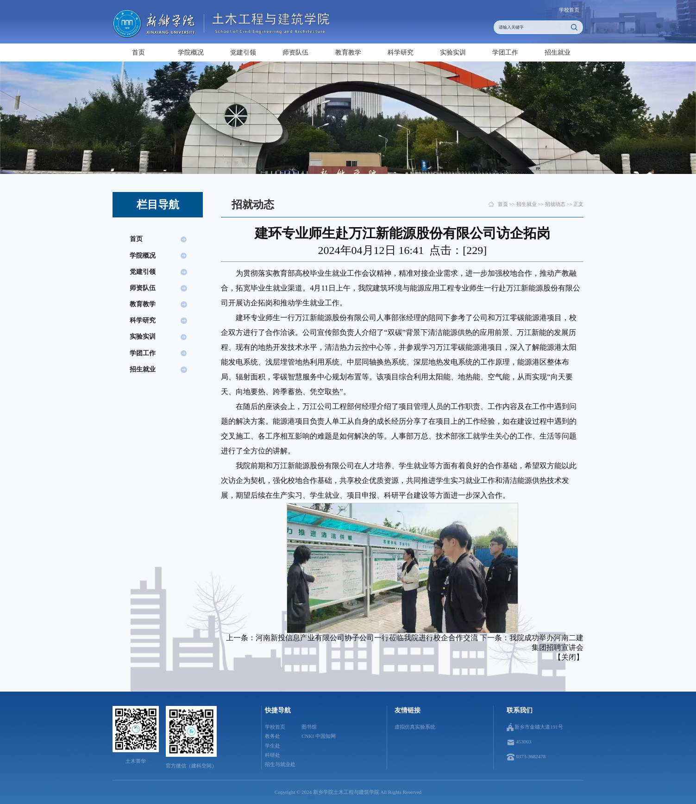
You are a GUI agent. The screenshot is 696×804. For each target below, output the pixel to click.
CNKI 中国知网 (318, 736)
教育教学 (348, 52)
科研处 (272, 755)
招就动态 (555, 204)
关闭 (568, 657)
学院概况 (191, 52)
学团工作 (505, 52)
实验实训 (453, 52)
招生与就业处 (280, 764)
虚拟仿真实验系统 (415, 727)
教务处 (272, 736)
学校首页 (569, 9)
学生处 (272, 745)
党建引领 (243, 52)
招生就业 (558, 52)
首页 (138, 52)
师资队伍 (295, 52)
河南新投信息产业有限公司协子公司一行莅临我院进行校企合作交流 (367, 638)
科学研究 (401, 52)
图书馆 (309, 727)
